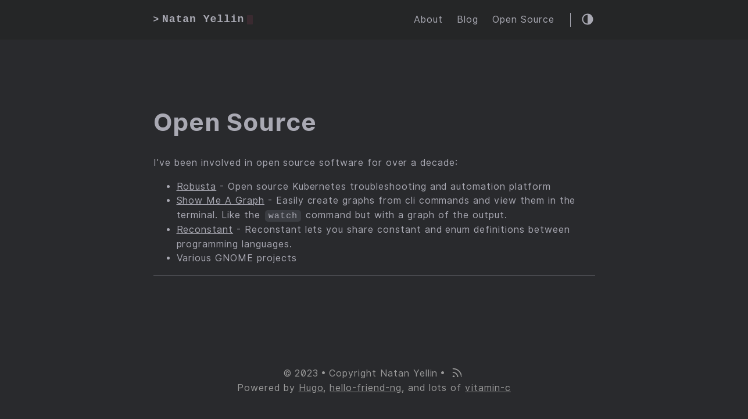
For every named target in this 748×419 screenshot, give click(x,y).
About (428, 19)
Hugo (311, 387)
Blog (467, 19)
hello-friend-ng (365, 387)
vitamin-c (488, 387)
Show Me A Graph (220, 201)
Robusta (197, 186)
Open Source (523, 19)
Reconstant (205, 229)
